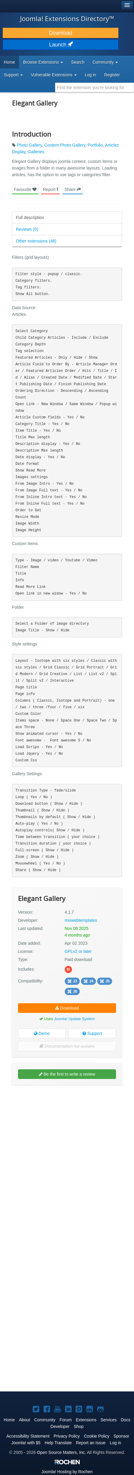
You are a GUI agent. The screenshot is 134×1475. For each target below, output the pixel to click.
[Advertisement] (67, 1158)
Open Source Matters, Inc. (61, 1452)
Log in (90, 74)
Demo (42, 1033)
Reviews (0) (27, 229)
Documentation (67, 1046)
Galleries (36, 151)
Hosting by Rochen (67, 1471)
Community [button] (105, 62)
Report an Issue (91, 1442)
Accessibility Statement (27, 1436)
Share (72, 189)
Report (50, 189)
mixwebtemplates (81, 920)
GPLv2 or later (78, 951)
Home (9, 62)
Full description (30, 217)
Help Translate (58, 1442)
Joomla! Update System (74, 1019)
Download (60, 33)
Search (77, 62)
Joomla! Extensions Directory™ (67, 18)
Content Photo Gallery (64, 145)
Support (92, 1033)
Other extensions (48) (36, 241)
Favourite (25, 189)
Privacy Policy (67, 1436)
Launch (60, 45)
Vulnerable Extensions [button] (54, 74)
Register (112, 74)
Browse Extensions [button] (43, 62)
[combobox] (94, 87)
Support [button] (13, 74)
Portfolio (95, 145)
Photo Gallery (29, 145)
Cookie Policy (96, 1436)
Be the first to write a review (67, 1074)
